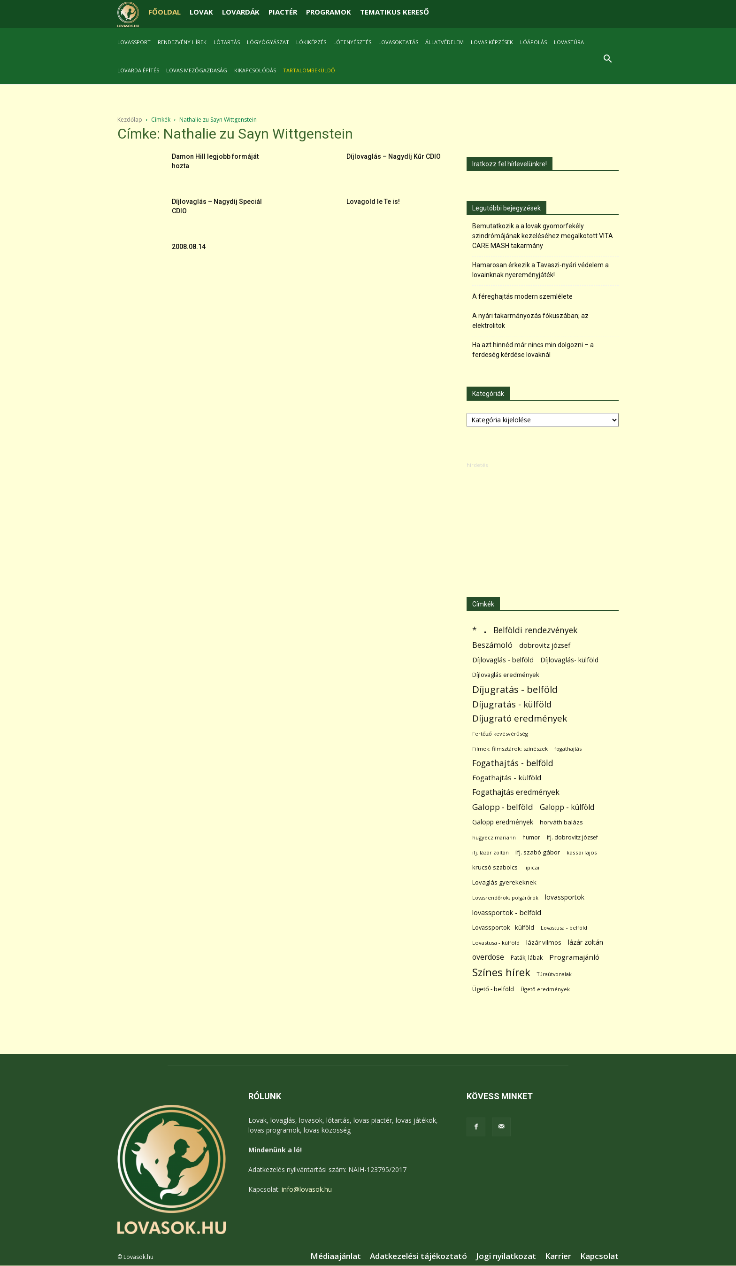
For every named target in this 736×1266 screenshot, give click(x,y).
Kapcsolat (599, 1256)
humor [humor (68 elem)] (531, 837)
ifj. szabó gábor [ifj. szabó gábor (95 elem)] (537, 852)
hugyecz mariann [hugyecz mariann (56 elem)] (494, 837)
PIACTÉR (282, 11)
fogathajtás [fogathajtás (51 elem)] (568, 748)
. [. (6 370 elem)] (485, 628)
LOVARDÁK (241, 11)
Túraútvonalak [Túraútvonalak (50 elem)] (554, 974)
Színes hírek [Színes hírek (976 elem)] (501, 972)
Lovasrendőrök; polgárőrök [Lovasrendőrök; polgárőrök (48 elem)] (505, 897)
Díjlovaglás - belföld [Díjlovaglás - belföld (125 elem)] (503, 659)
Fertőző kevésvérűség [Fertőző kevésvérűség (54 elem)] (500, 733)
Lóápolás (533, 42)
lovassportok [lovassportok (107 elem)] (564, 897)
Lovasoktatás (398, 42)
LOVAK (201, 11)
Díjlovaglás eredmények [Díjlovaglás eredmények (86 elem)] (505, 674)
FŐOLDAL (164, 11)
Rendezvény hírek (182, 42)
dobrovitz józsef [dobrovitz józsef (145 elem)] (544, 645)
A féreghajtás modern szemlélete (522, 296)
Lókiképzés (311, 42)
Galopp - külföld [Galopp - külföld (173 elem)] (567, 807)
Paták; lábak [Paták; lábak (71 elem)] (527, 958)
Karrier (558, 1256)
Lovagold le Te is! (373, 201)
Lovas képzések (492, 42)
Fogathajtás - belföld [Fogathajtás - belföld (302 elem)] (512, 763)
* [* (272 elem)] (474, 630)
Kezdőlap (129, 120)
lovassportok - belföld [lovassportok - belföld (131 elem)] (506, 912)
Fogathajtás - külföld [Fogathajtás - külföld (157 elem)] (506, 777)
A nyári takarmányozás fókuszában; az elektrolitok (530, 320)
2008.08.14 (189, 246)
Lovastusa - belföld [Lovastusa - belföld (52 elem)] (564, 927)
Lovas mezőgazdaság (196, 70)
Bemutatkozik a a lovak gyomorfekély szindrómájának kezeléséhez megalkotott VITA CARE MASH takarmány (542, 235)
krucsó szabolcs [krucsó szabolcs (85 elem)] (495, 867)
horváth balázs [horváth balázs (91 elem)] (561, 822)
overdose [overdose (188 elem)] (488, 957)
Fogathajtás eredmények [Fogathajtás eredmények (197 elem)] (516, 792)
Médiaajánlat (335, 1256)
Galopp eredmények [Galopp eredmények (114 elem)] (502, 821)
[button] (607, 59)
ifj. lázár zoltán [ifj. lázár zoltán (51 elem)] (490, 852)
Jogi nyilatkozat (506, 1256)
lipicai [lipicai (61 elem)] (531, 867)
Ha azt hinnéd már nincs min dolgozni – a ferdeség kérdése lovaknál (533, 349)
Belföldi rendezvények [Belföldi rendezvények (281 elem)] (535, 630)
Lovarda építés (138, 70)
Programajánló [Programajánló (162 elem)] (574, 957)
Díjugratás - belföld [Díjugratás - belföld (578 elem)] (515, 689)
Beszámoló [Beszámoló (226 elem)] (492, 645)
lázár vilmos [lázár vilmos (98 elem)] (543, 942)
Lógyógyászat (268, 42)
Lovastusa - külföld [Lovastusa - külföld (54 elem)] (496, 942)
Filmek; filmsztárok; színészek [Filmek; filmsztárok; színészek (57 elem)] (510, 748)
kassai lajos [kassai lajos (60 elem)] (582, 852)
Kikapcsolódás (255, 70)
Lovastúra (569, 42)
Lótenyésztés (352, 42)
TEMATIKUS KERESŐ (394, 11)
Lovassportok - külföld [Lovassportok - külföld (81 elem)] (503, 928)
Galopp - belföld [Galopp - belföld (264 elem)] (502, 807)
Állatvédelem (444, 42)
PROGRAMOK (328, 11)
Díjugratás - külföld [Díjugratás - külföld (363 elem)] (512, 704)
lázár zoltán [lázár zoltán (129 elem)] (585, 942)
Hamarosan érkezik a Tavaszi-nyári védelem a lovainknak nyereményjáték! (540, 270)
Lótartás (227, 42)
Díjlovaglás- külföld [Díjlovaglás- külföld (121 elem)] (569, 659)
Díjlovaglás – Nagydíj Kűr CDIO (393, 156)
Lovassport (134, 42)
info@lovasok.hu (307, 1189)
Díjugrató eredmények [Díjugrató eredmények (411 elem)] (519, 718)
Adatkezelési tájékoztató (418, 1256)
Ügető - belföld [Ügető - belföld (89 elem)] (493, 989)
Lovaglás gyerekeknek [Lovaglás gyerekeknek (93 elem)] (504, 882)
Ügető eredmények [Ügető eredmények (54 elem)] (545, 989)
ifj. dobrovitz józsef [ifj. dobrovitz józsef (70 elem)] (572, 837)
